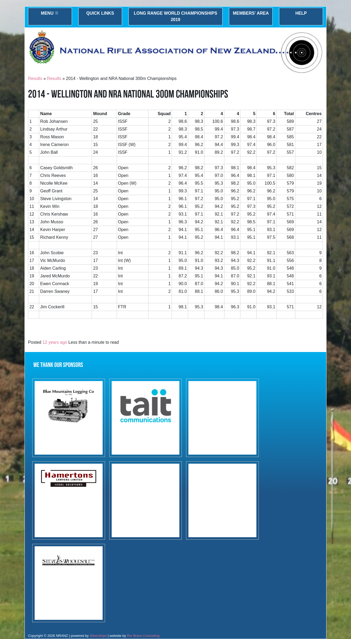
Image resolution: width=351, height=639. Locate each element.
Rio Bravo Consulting (143, 636)
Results (35, 78)
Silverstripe (98, 636)
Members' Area (251, 13)
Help (301, 13)
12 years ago (54, 342)
